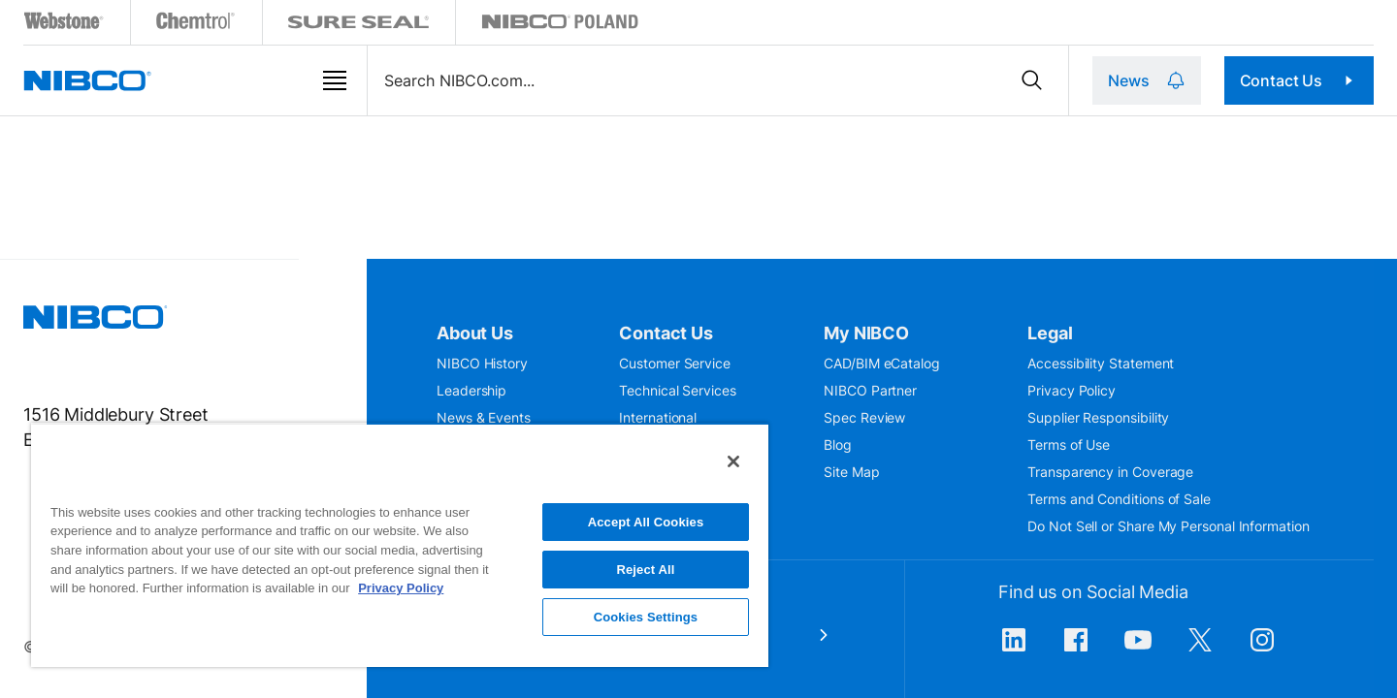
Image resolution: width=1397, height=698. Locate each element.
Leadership (471, 390)
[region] (399, 545)
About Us (475, 333)
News (1182, 80)
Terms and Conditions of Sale (1119, 499)
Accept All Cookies (646, 522)
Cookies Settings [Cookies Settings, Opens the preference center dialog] (646, 617)
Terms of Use (1068, 444)
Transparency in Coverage (1110, 471)
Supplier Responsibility (1098, 417)
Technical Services (677, 390)
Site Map (851, 471)
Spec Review (864, 417)
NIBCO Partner (870, 390)
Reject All (645, 569)
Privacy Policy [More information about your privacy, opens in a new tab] (400, 588)
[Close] (733, 461)
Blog (838, 444)
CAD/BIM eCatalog (882, 363)
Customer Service (675, 363)
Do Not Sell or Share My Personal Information (1168, 526)
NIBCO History (482, 363)
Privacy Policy (1071, 390)
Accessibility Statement (1100, 363)
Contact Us (1317, 80)
